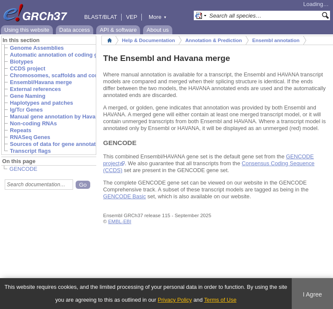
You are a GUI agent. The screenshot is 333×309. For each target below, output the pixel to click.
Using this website (26, 30)
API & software (118, 30)
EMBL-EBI (119, 221)
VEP (131, 17)
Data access (74, 30)
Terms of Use (220, 300)
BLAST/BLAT (100, 17)
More (158, 17)
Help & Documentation (148, 40)
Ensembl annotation (275, 40)
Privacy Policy (175, 300)
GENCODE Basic (124, 196)
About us (157, 30)
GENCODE (23, 169)
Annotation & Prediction (213, 40)
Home (109, 40)
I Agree (312, 294)
